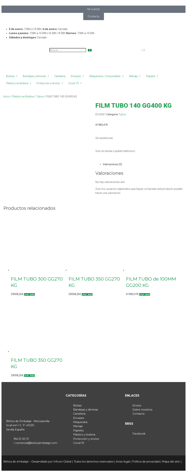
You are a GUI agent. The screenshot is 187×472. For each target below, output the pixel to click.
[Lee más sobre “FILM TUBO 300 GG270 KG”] (29, 294)
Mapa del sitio (171, 461)
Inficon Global (62, 461)
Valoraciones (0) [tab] (112, 164)
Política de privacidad (146, 461)
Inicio (6, 96)
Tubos (40, 96)
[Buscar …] (67, 50)
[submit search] (90, 50)
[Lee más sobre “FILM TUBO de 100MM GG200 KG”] (144, 294)
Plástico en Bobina (23, 96)
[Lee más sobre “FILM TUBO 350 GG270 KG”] (87, 294)
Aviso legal (123, 461)
